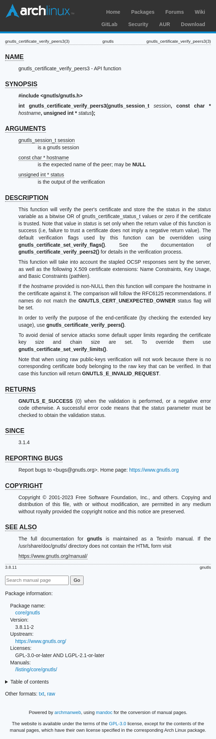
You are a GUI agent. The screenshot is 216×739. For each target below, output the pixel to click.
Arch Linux (39, 11)
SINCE (14, 430)
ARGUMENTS (25, 128)
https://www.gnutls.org (154, 470)
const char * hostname (43, 157)
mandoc (104, 712)
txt (41, 694)
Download (193, 24)
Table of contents (29, 682)
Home (113, 12)
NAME (14, 56)
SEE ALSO (21, 527)
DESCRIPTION (26, 197)
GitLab (109, 24)
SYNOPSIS (21, 84)
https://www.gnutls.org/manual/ (53, 556)
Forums (174, 12)
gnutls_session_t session (46, 140)
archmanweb (68, 712)
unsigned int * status (41, 175)
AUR (164, 24)
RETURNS (20, 389)
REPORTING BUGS (34, 458)
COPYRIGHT (24, 485)
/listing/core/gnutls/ (36, 669)
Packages (142, 12)
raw (51, 694)
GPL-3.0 (117, 723)
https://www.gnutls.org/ (40, 641)
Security (138, 24)
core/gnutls (27, 612)
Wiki (200, 12)
